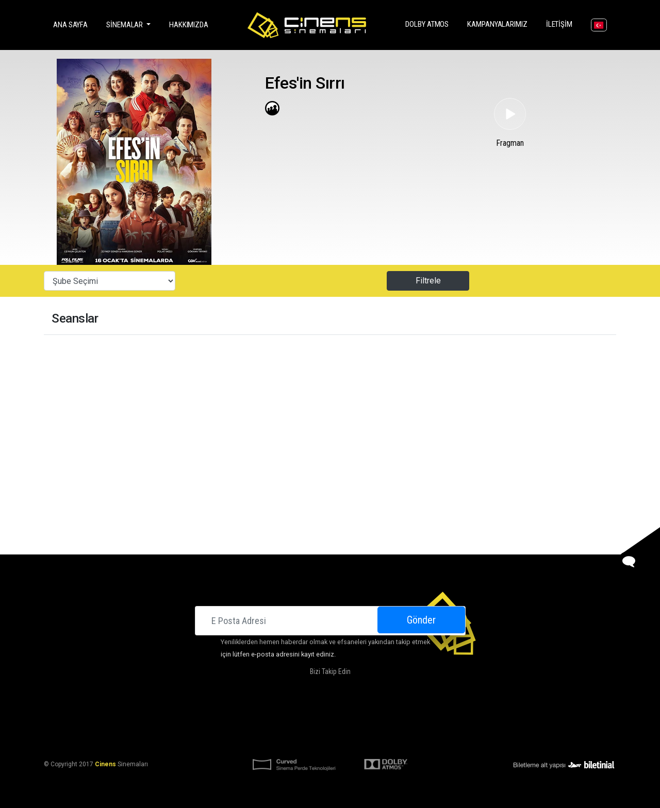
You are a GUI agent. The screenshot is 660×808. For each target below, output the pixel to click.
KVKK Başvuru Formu (362, 739)
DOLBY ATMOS (429, 23)
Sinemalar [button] (125, 24)
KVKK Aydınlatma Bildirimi (280, 739)
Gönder (421, 620)
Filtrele (428, 280)
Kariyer (444, 714)
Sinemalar (221, 714)
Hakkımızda (188, 24)
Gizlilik (412, 739)
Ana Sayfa (72, 24)
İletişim (561, 23)
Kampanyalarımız (499, 23)
